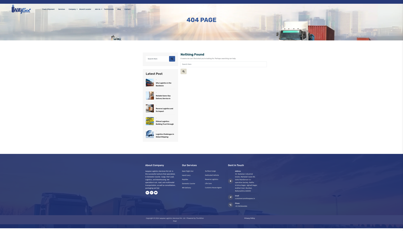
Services (61, 9)
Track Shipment (48, 9)
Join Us (97, 9)
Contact (127, 9)
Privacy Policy (249, 218)
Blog (119, 9)
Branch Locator (85, 9)
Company (72, 9)
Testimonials (109, 9)
